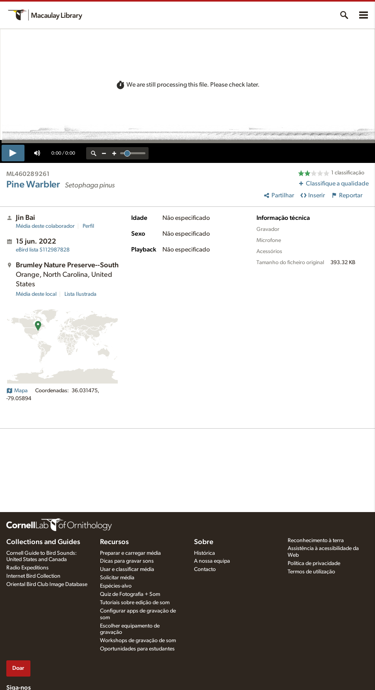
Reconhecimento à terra (316, 540)
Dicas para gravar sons (127, 561)
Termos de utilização (311, 572)
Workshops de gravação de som (138, 640)
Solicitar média (117, 577)
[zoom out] (104, 153)
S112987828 (43, 250)
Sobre (203, 542)
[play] (13, 153)
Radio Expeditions (27, 568)
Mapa (17, 390)
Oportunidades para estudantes (137, 649)
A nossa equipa (212, 561)
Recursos (114, 542)
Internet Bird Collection (33, 576)
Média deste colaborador (45, 226)
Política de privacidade (314, 563)
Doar (18, 668)
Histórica (204, 553)
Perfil (88, 226)
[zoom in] (114, 153)
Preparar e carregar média (130, 553)
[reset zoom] (93, 153)
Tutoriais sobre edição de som (135, 602)
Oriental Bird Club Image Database (46, 584)
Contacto (205, 569)
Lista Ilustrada (80, 294)
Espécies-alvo (116, 586)
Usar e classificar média (127, 569)
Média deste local (36, 294)
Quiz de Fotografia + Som (130, 594)
